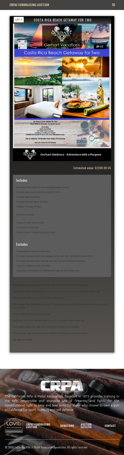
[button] (113, 5)
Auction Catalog (86, 426)
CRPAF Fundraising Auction (38, 426)
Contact (110, 426)
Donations (67, 426)
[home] (29, 5)
